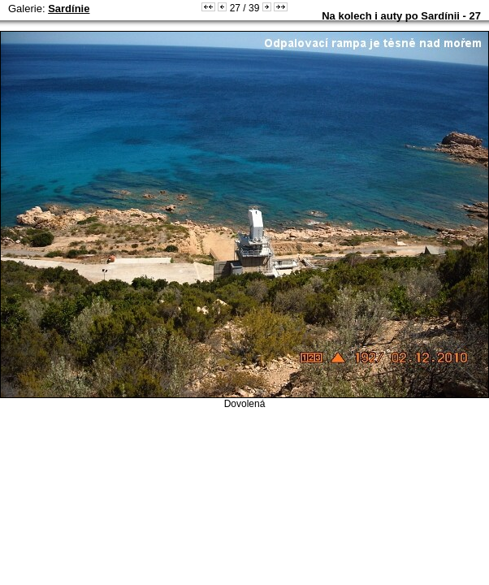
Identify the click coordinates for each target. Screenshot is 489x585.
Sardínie (68, 8)
